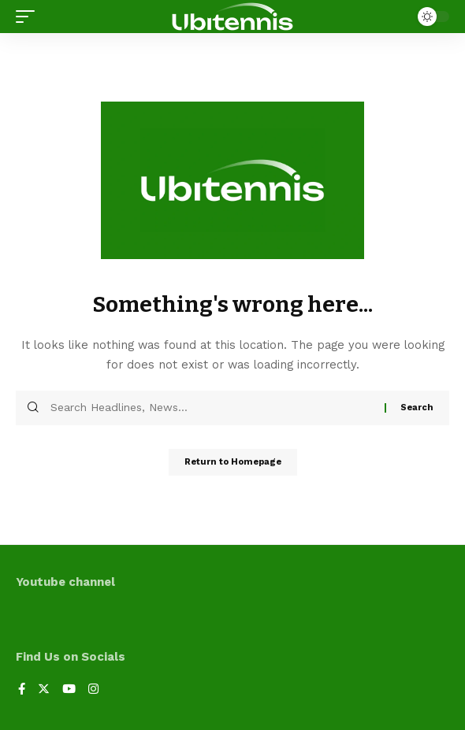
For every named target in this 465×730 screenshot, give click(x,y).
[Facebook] (22, 690)
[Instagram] (93, 690)
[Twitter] (43, 690)
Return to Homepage (232, 462)
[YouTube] (69, 690)
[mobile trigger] (29, 16)
